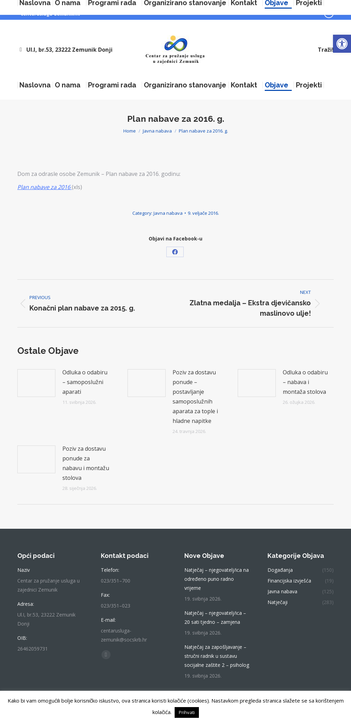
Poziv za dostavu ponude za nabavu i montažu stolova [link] (85, 463)
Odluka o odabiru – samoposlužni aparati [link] (84, 382)
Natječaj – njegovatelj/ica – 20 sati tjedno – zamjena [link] (215, 617)
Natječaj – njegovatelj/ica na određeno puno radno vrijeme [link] (216, 579)
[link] (342, 44)
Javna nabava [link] (168, 213)
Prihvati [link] (187, 712)
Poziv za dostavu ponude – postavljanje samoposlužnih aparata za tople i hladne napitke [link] (195, 396)
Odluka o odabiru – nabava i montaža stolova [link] (305, 382)
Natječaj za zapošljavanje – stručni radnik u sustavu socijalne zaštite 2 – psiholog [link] (216, 656)
